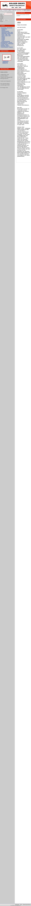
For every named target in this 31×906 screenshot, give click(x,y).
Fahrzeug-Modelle (5, 31)
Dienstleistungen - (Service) (6, 42)
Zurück (28, 10)
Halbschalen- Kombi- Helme (7, 33)
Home (9, 10)
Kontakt (24, 10)
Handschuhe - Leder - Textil (7, 32)
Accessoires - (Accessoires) (6, 27)
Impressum (17, 904)
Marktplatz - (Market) (5, 45)
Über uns (5, 10)
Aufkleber (3, 29)
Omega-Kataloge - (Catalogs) (7, 46)
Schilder (3, 37)
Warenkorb (14, 10)
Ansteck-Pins (4, 28)
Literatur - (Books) (4, 44)
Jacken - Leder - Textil (6, 35)
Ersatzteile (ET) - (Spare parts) (7, 43)
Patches (3, 36)
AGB (21, 904)
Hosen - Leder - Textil (6, 34)
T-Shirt (3, 40)
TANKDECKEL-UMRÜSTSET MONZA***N (5, 62)
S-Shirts (3, 39)
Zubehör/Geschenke (6, 41)
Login (1, 9)
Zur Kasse (19, 10)
